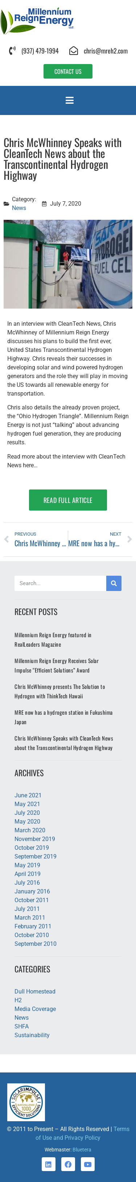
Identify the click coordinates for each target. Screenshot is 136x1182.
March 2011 (30, 917)
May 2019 (27, 865)
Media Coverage (35, 1009)
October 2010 (32, 935)
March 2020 (30, 830)
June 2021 (28, 795)
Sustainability (32, 1035)
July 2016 (27, 882)
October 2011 (32, 900)
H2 (18, 1000)
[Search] (113, 583)
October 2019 (32, 847)
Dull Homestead (35, 991)
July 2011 (27, 908)
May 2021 (27, 804)
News (19, 208)
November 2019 (35, 839)
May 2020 (27, 821)
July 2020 (27, 812)
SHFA (22, 1026)
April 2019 (28, 873)
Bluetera (82, 1150)
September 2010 (36, 943)
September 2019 (36, 856)
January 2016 (32, 891)
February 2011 (33, 926)
